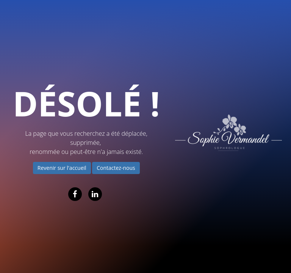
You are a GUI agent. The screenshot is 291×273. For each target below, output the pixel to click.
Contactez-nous (116, 167)
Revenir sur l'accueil (62, 167)
